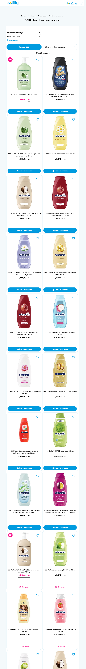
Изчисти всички (13, 40)
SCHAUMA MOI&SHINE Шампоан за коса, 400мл (60, 333)
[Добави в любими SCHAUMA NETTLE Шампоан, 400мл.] (73, 416)
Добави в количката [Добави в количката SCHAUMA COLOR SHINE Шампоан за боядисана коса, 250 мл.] (60, 230)
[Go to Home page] (13, 3)
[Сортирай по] (60, 47)
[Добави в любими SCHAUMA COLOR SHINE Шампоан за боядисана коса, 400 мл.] (37, 297)
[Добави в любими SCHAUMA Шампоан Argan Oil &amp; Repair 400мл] (73, 357)
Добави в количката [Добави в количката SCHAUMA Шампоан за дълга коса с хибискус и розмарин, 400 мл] (24, 468)
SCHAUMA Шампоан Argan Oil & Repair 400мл (60, 392)
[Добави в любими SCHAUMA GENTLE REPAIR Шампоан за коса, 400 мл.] (37, 595)
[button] (24, 33)
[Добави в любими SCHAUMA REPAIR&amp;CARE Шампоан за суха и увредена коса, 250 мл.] (37, 179)
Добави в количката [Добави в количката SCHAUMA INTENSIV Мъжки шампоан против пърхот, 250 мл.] (60, 111)
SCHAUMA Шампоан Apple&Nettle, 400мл (60, 570)
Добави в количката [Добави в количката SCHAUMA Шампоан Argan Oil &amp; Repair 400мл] (60, 409)
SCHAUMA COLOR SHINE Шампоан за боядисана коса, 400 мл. (24, 333)
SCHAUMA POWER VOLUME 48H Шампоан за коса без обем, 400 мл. (24, 274)
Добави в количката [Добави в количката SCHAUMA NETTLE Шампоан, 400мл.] (60, 468)
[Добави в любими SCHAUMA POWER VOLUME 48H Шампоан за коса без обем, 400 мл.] (37, 238)
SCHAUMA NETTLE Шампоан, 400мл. (60, 451)
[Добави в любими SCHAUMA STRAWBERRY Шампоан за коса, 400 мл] (73, 595)
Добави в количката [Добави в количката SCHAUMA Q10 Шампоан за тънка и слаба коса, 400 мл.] (60, 290)
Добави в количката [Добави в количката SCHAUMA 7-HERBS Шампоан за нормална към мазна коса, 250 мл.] (24, 171)
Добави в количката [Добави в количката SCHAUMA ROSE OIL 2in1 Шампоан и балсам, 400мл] (24, 409)
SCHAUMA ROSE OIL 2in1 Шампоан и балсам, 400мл (24, 393)
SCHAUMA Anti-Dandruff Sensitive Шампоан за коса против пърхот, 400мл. (24, 511)
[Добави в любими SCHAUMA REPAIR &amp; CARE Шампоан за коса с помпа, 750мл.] (37, 535)
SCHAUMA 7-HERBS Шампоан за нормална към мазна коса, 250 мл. (24, 155)
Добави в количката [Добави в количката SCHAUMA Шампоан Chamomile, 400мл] (60, 171)
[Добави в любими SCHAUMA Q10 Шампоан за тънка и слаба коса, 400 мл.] (73, 238)
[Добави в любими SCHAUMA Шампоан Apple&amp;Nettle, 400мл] (73, 535)
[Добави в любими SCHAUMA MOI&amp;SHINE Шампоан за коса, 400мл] (73, 297)
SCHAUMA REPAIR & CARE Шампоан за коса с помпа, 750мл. (24, 571)
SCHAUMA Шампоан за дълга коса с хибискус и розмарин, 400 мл (24, 452)
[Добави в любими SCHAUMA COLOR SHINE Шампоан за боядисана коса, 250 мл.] (73, 179)
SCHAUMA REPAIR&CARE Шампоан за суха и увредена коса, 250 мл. (24, 214)
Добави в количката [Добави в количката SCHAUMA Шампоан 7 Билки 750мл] (24, 111)
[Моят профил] (76, 3)
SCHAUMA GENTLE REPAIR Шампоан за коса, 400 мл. (24, 630)
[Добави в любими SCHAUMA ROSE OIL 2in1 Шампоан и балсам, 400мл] (37, 357)
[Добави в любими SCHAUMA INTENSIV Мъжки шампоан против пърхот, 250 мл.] (73, 60)
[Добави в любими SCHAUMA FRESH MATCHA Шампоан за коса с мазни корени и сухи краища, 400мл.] (37, 654)
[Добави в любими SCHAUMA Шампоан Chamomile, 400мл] (73, 119)
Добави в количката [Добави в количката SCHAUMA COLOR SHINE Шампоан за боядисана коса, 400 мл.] (24, 349)
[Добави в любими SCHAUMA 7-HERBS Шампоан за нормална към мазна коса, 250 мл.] (37, 119)
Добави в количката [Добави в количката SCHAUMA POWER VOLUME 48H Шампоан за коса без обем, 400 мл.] (24, 290)
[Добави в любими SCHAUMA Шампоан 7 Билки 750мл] (37, 60)
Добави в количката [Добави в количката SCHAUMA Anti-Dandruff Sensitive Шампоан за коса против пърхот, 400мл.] (24, 527)
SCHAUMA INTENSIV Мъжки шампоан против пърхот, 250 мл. (60, 95)
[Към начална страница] (23, 16)
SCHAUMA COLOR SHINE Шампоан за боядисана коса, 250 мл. (60, 214)
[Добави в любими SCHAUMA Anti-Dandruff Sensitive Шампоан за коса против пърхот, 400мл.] (37, 476)
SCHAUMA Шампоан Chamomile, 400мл (60, 154)
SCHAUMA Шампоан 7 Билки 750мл (24, 94)
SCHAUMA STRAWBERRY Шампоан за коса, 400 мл (60, 630)
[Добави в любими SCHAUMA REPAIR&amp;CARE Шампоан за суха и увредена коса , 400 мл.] (73, 654)
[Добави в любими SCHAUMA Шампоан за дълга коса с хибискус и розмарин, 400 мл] (37, 416)
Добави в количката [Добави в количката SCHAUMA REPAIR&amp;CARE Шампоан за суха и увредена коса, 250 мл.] (24, 230)
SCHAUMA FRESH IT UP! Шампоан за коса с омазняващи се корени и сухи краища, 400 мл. (60, 512)
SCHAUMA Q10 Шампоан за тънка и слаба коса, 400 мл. (60, 274)
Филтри (24, 47)
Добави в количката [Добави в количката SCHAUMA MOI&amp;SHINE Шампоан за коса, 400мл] (60, 349)
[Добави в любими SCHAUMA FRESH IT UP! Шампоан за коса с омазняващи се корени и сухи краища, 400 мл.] (73, 476)
